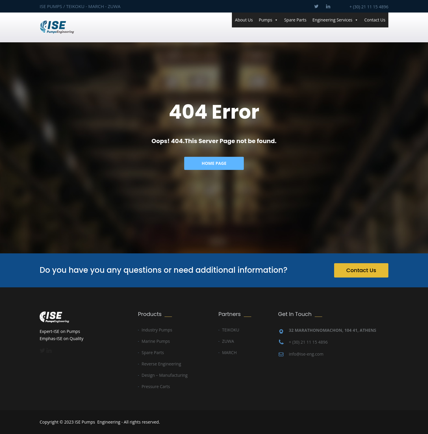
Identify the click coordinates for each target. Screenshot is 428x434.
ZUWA (228, 341)
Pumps (268, 20)
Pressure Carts (156, 386)
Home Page (214, 163)
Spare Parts (295, 20)
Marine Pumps (156, 341)
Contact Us (374, 20)
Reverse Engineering (161, 364)
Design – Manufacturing (164, 375)
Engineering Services (335, 20)
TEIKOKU (230, 330)
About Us (244, 20)
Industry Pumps (157, 330)
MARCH (229, 352)
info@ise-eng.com (306, 354)
